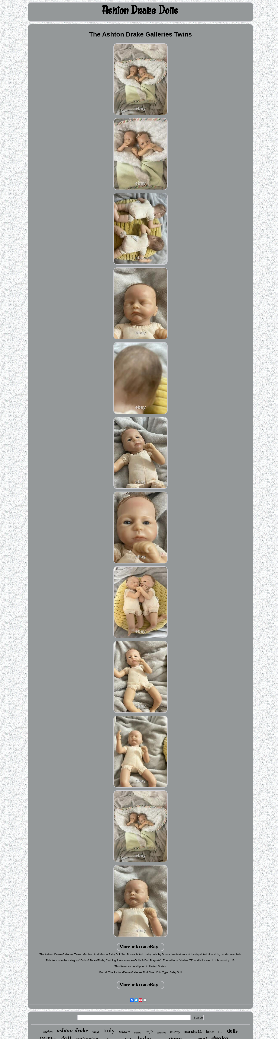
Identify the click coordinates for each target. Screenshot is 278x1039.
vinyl (95, 1032)
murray (175, 1032)
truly (109, 1030)
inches (48, 1032)
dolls (232, 1031)
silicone (137, 1032)
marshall (193, 1032)
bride (210, 1031)
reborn (124, 1031)
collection (161, 1033)
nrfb (149, 1031)
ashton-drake (72, 1030)
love (220, 1032)
